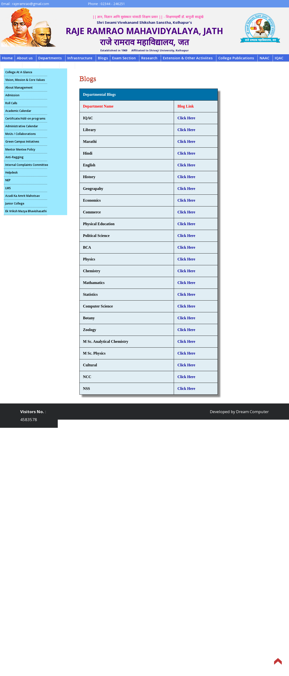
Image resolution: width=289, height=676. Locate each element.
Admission (12, 95)
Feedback (10, 65)
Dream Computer (252, 411)
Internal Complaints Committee (26, 165)
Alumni (30, 65)
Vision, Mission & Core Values (25, 80)
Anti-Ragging (14, 157)
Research (149, 57)
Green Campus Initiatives (22, 141)
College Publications (236, 57)
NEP (8, 180)
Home (7, 57)
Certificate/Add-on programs (25, 118)
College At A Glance (18, 72)
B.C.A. (66, 65)
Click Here (186, 118)
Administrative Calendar (21, 126)
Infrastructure (79, 57)
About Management (19, 87)
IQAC (279, 57)
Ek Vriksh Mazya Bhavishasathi (26, 211)
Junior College (14, 203)
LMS (8, 188)
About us (25, 57)
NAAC (264, 57)
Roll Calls (11, 103)
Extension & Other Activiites (188, 57)
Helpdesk (11, 172)
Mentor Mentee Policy (20, 149)
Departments (50, 57)
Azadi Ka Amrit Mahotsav (22, 196)
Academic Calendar (18, 111)
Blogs (103, 57)
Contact (49, 65)
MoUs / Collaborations (20, 134)
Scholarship (87, 65)
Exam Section (124, 57)
